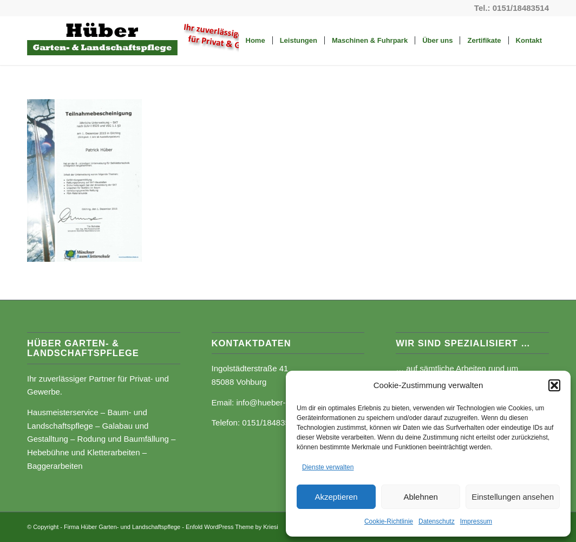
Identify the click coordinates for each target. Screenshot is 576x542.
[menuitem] (255, 40)
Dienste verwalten (328, 467)
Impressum (476, 521)
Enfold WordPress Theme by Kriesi (232, 527)
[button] (554, 385)
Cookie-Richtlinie (388, 521)
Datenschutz (436, 521)
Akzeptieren (336, 496)
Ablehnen (420, 496)
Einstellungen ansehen (513, 496)
